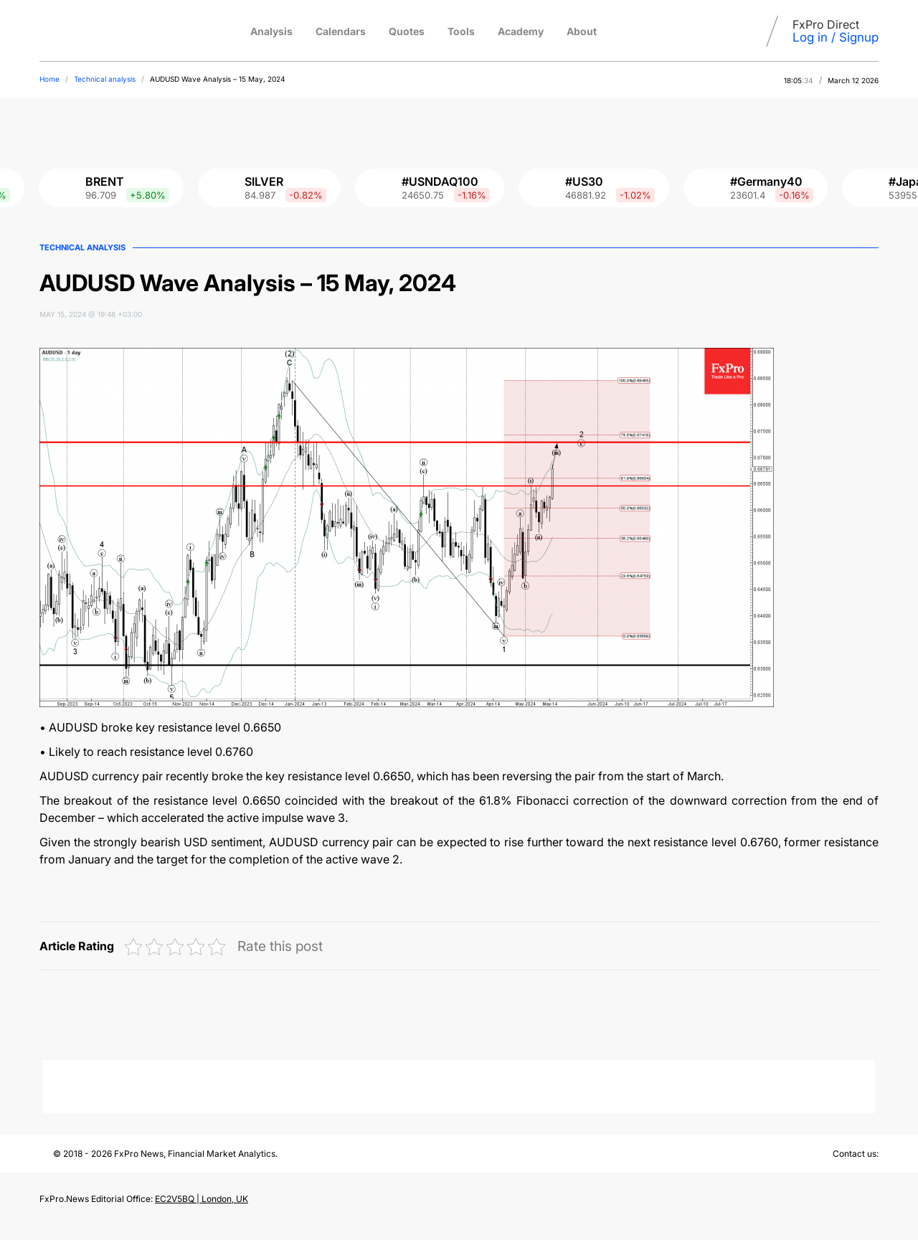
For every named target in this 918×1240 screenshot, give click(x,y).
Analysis (271, 31)
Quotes (407, 31)
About (582, 31)
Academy (521, 31)
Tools (461, 31)
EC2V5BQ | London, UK (201, 1198)
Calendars (341, 31)
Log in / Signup (835, 37)
